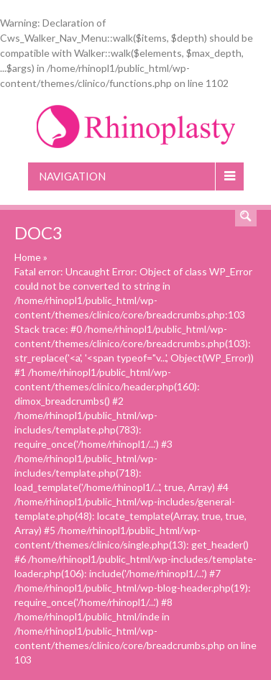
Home (27, 257)
